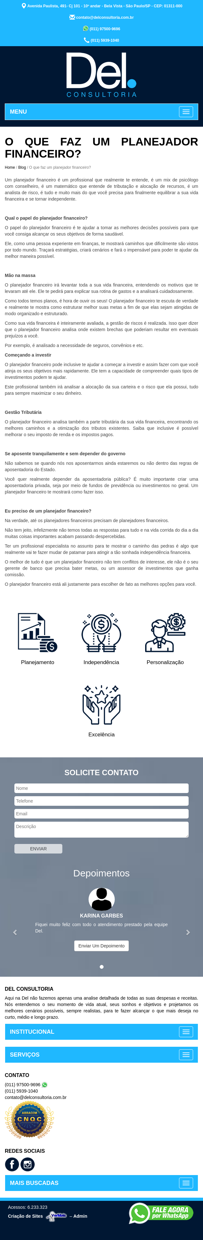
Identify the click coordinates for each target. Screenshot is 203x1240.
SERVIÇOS (25, 1055)
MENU (18, 112)
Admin (80, 1216)
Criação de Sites (25, 1216)
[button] (15, 929)
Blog (22, 167)
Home (10, 167)
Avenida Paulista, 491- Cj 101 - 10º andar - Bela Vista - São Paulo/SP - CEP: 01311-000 (102, 6)
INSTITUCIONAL (32, 1032)
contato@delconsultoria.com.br (101, 17)
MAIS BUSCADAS (34, 1183)
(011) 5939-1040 (101, 40)
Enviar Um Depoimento (101, 945)
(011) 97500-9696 (101, 28)
